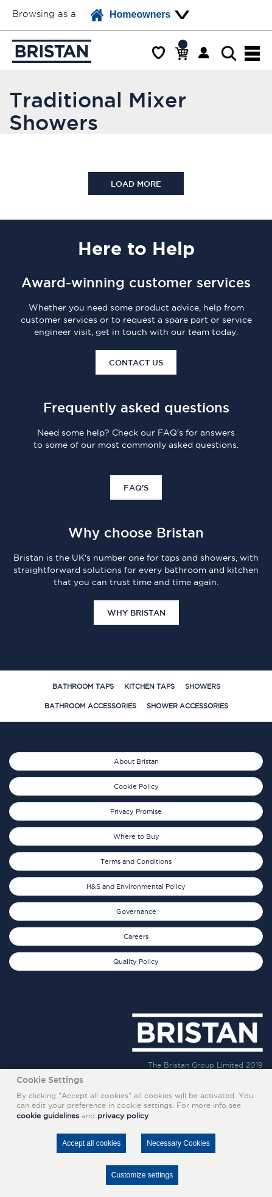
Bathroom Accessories (90, 706)
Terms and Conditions (136, 861)
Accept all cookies (91, 1143)
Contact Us (136, 362)
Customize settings (142, 1175)
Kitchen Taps (149, 686)
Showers (202, 686)
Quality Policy (136, 961)
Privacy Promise (136, 811)
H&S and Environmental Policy (136, 886)
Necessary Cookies (178, 1143)
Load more (136, 183)
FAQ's (136, 487)
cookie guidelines (47, 1116)
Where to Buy (136, 836)
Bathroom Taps (83, 686)
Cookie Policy (136, 786)
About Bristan (136, 761)
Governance (136, 911)
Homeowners (130, 15)
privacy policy (122, 1116)
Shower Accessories (187, 706)
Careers (136, 936)
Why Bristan (136, 612)
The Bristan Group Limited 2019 (205, 1065)
